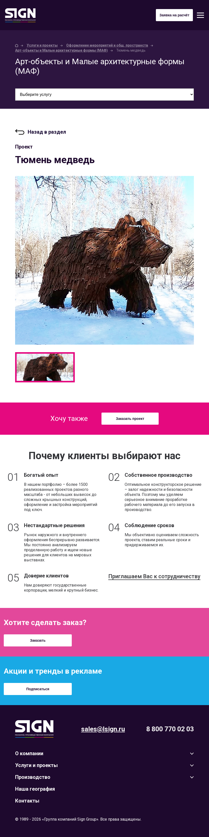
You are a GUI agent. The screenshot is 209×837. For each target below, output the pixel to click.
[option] (104, 260)
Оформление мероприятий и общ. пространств (107, 45)
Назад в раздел (47, 132)
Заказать (38, 640)
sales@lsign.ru (103, 729)
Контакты (27, 801)
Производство (32, 777)
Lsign (34, 729)
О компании (29, 753)
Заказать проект (130, 419)
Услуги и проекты (42, 45)
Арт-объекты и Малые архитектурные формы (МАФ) (61, 50)
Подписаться (37, 689)
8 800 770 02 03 (170, 729)
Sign (20, 15)
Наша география (35, 789)
